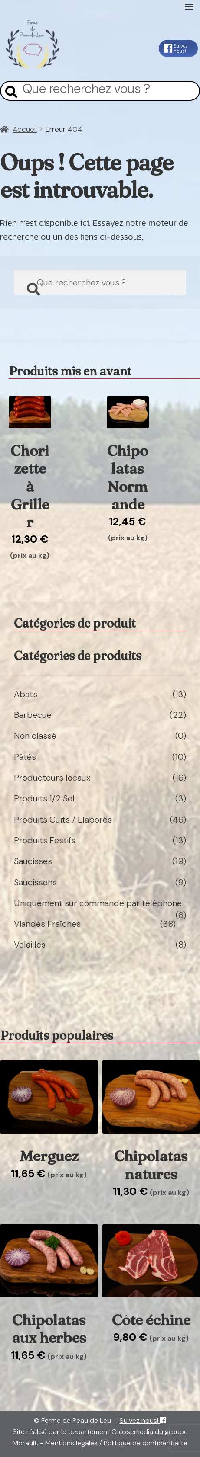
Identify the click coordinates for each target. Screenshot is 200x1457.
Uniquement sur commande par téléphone (98, 903)
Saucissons (35, 882)
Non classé (35, 735)
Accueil (25, 129)
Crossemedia (132, 1431)
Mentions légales (71, 1442)
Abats (25, 694)
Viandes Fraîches (47, 923)
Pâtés (25, 756)
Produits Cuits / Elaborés (63, 819)
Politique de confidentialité (145, 1442)
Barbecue (33, 714)
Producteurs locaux (52, 777)
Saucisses (33, 861)
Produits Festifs (44, 840)
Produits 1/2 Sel (44, 798)
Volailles (30, 944)
